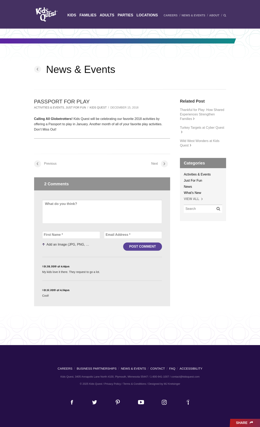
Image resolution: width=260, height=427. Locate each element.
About (214, 15)
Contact (157, 368)
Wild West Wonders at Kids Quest (199, 143)
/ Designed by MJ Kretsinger (163, 383)
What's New (192, 192)
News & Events (193, 15)
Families (87, 15)
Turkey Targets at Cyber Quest (202, 129)
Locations (147, 15)
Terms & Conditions (134, 383)
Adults (107, 15)
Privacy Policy (112, 383)
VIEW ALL (193, 199)
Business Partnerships (97, 368)
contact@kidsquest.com (185, 376)
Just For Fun (76, 107)
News (188, 186)
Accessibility (191, 368)
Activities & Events (49, 107)
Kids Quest (46, 14)
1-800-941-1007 (159, 376)
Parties (125, 15)
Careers (170, 15)
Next (159, 163)
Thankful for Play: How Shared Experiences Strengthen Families (202, 114)
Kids (71, 15)
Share (245, 423)
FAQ (172, 368)
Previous (45, 163)
